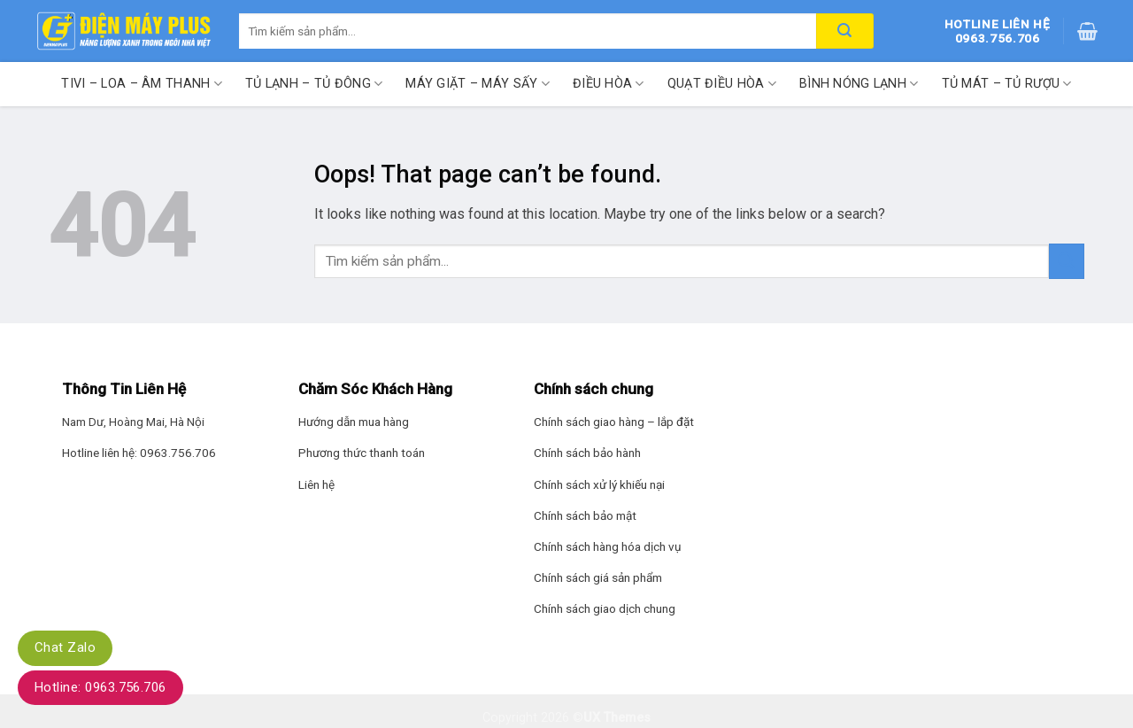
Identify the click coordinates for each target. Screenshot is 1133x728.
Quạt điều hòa (721, 83)
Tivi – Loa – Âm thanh (141, 83)
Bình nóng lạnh (859, 83)
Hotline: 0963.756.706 (100, 687)
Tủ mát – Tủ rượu (1007, 83)
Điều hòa (608, 83)
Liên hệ (316, 484)
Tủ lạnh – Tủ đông (313, 83)
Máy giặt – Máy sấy (477, 83)
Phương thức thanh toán (361, 452)
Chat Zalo (65, 647)
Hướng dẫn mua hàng (353, 421)
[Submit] (1066, 261)
